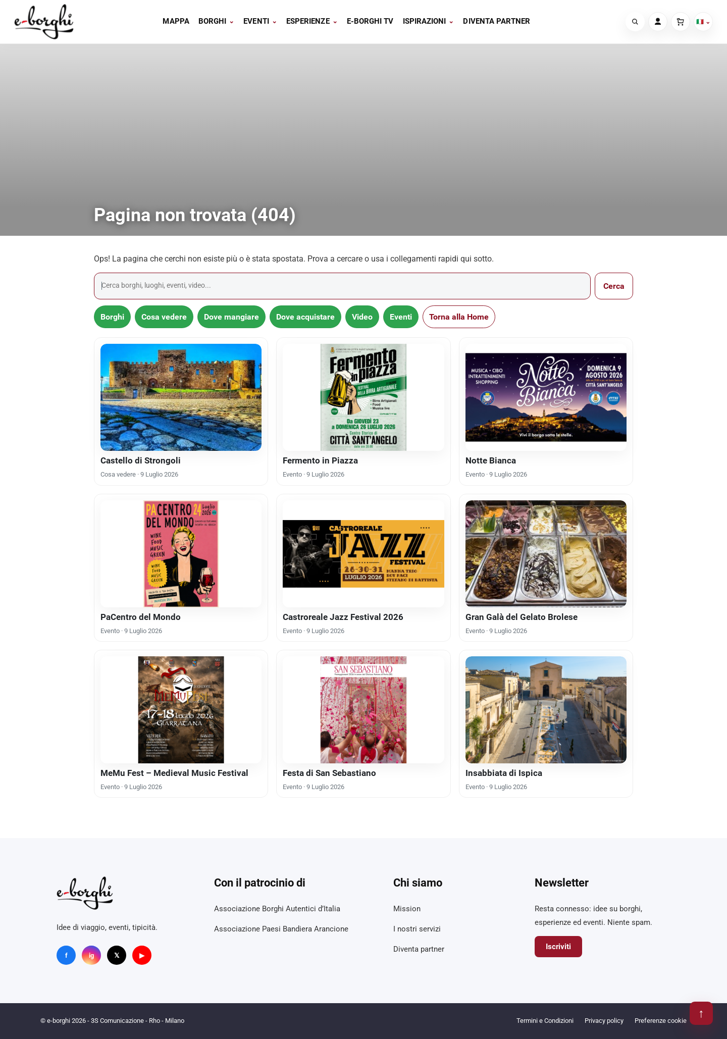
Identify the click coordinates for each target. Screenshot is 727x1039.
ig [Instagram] (91, 955)
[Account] (657, 21)
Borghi (216, 21)
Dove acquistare (305, 317)
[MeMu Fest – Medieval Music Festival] (181, 709)
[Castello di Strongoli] (181, 397)
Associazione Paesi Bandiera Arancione (281, 928)
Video (362, 317)
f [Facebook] (66, 955)
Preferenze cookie (661, 1020)
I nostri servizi (417, 928)
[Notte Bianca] (546, 397)
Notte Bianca (490, 460)
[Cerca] (635, 21)
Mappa (176, 21)
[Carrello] (680, 21)
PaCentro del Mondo (140, 617)
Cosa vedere (164, 317)
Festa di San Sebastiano (329, 773)
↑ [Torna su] (701, 1013)
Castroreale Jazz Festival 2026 (343, 617)
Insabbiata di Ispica (503, 773)
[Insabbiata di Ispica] (546, 709)
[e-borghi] (44, 21)
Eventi (260, 21)
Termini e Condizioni (545, 1020)
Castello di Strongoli (140, 460)
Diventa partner (496, 21)
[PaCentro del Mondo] (181, 553)
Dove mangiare (231, 317)
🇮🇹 (703, 21)
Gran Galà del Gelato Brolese (521, 617)
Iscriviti (558, 946)
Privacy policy (604, 1020)
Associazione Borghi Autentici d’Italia (277, 908)
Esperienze (312, 21)
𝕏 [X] (116, 955)
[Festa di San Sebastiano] (363, 709)
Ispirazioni (428, 21)
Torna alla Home (459, 317)
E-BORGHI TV (370, 21)
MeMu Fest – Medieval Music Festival (174, 773)
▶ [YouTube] (141, 955)
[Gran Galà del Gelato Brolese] (546, 553)
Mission (407, 908)
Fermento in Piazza (320, 460)
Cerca (614, 286)
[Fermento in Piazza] (363, 397)
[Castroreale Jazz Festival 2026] (363, 553)
